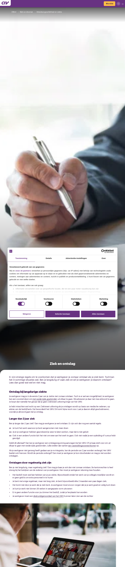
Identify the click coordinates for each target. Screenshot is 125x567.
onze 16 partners (23, 271)
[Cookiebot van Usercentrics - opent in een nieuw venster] (105, 251)
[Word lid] (109, 3)
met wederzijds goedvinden (44, 399)
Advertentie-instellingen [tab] (76, 258)
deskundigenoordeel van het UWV (48, 496)
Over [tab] (104, 258)
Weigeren (27, 314)
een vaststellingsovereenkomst (82, 445)
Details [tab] (49, 258)
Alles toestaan (98, 314)
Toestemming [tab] (21, 258)
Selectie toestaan (62, 314)
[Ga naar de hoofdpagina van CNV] (5, 3)
